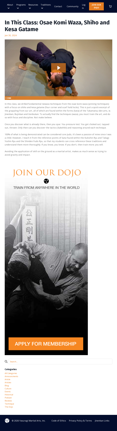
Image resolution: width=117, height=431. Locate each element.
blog (7, 387)
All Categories (12, 373)
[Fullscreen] (110, 98)
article (8, 380)
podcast (9, 401)
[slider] (56, 98)
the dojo (9, 411)
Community (74, 6)
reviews (9, 404)
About (10, 6)
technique (10, 407)
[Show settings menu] (105, 98)
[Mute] (100, 98)
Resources (34, 6)
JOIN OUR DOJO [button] (97, 6)
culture (8, 390)
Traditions (46, 6)
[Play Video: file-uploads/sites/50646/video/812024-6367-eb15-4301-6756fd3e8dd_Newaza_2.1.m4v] (58, 67)
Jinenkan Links (102, 425)
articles (8, 384)
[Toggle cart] (110, 6)
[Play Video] (7, 98)
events (8, 394)
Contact (59, 6)
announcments (12, 377)
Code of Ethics (58, 425)
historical (9, 397)
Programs (21, 6)
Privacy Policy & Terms (80, 425)
